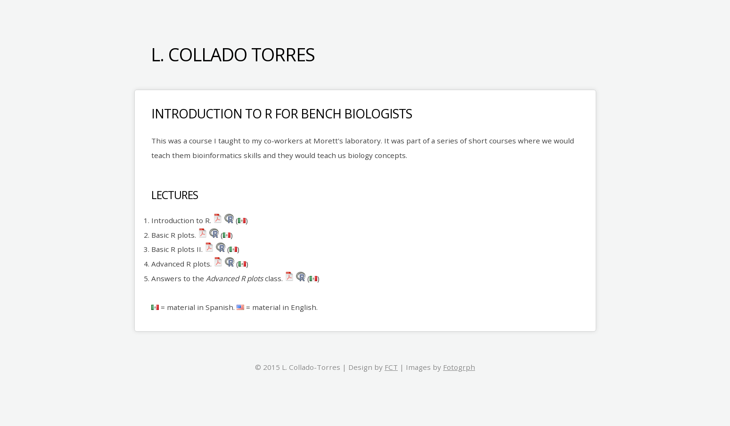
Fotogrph (459, 367)
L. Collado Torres (233, 54)
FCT (391, 367)
